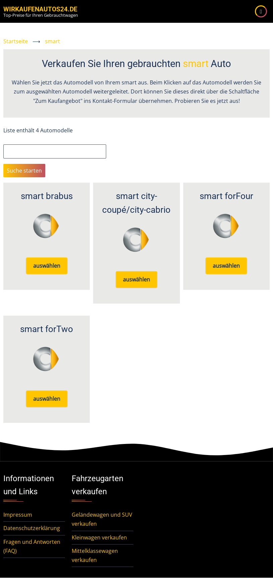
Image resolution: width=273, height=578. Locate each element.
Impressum (17, 514)
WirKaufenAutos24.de (40, 9)
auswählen (46, 265)
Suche (11, 139)
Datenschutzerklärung (31, 528)
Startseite (15, 41)
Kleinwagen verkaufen (99, 537)
